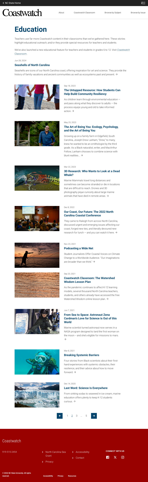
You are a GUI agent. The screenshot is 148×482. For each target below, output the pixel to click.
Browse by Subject (113, 12)
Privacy (49, 461)
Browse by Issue (138, 12)
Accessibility (82, 452)
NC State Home (11, 3)
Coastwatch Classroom (84, 12)
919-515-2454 (9, 452)
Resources (72, 476)
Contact (80, 457)
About (61, 12)
